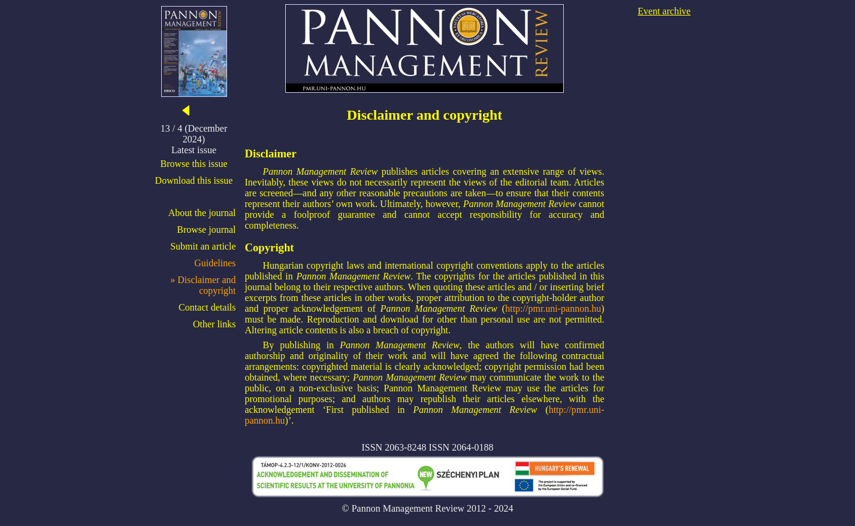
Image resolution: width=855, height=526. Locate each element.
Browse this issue (194, 164)
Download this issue (194, 180)
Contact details (207, 307)
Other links (214, 324)
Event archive (664, 11)
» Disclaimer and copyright (202, 285)
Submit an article (202, 246)
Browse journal (206, 229)
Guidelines (214, 263)
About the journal (202, 213)
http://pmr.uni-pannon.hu (553, 308)
